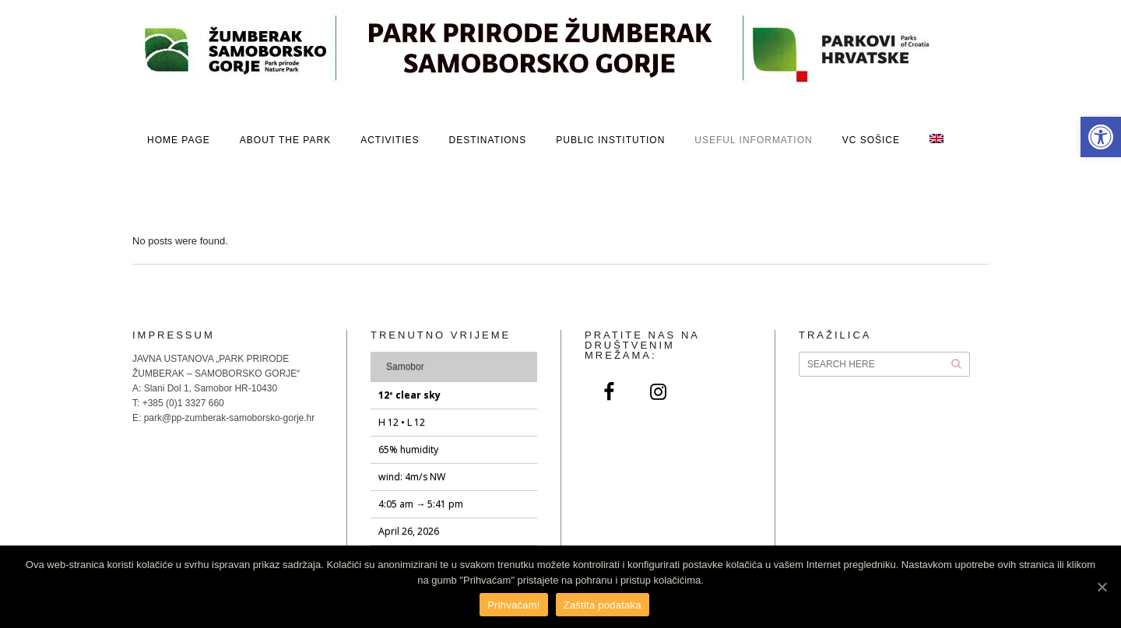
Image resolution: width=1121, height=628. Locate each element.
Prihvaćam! (513, 605)
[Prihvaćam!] (1101, 587)
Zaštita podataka (602, 605)
